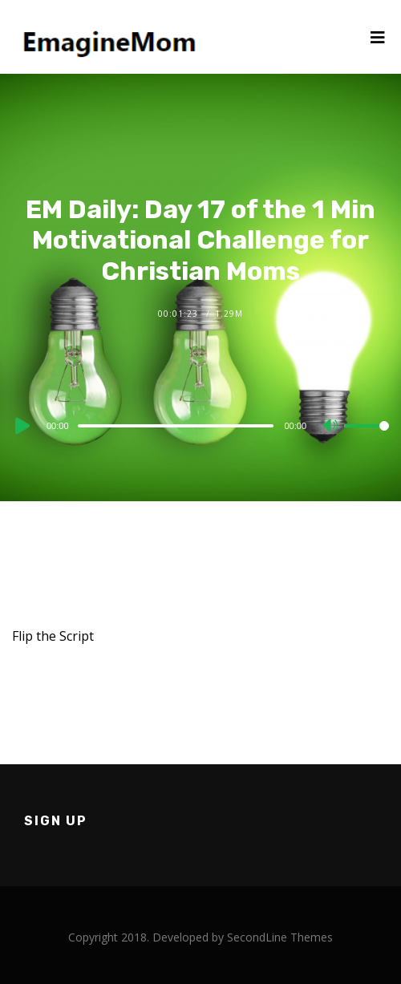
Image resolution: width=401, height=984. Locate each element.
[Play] (20, 426)
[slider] (176, 425)
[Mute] (331, 427)
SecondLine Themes (280, 937)
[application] (200, 425)
